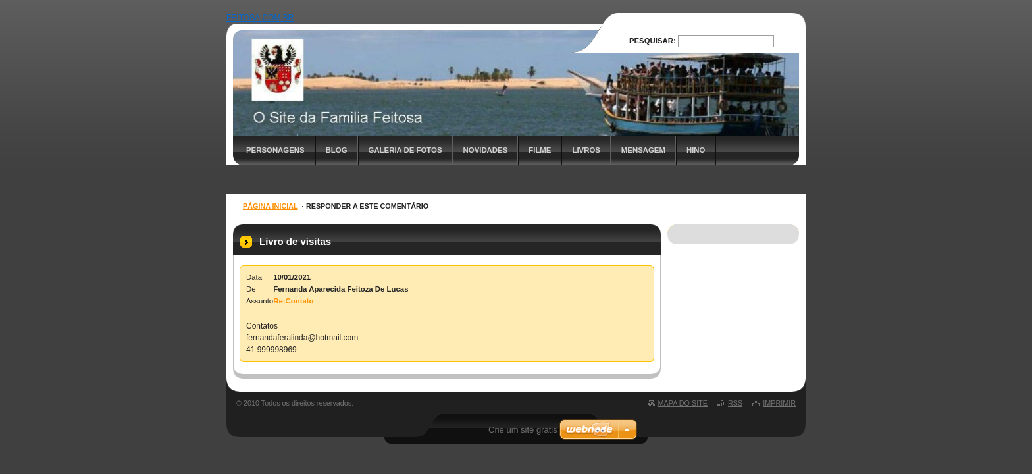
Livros (586, 150)
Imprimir (779, 403)
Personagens (275, 150)
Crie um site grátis (522, 429)
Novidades (485, 150)
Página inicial (270, 206)
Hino (695, 150)
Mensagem (643, 150)
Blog (337, 150)
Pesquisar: (652, 41)
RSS (735, 403)
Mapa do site (683, 403)
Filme (540, 150)
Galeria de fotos (405, 150)
